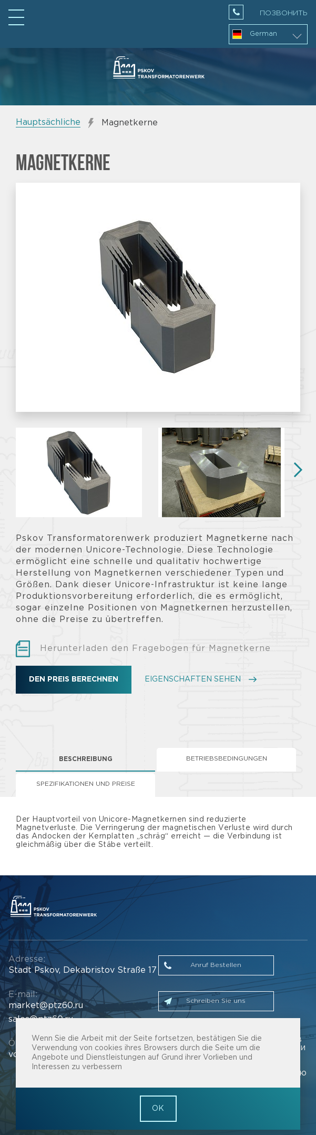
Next (295, 469)
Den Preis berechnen (73, 679)
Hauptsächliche (48, 122)
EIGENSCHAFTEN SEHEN (193, 679)
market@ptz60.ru (45, 1006)
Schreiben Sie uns (216, 1001)
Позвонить (284, 13)
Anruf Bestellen (215, 965)
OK (158, 1109)
